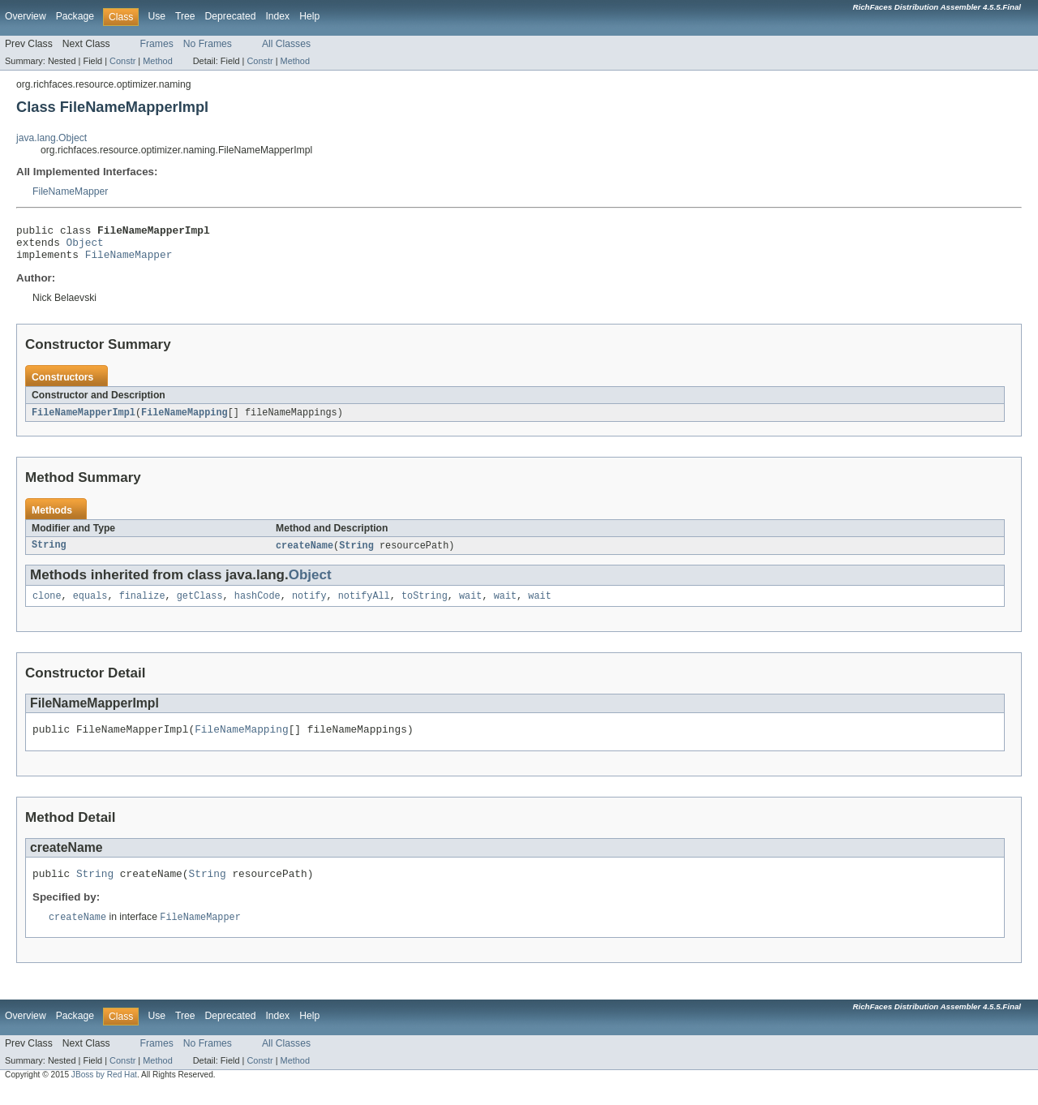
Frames (157, 43)
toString (424, 606)
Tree (185, 16)
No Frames (207, 43)
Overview (25, 16)
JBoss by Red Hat (104, 1090)
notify (309, 606)
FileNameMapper (70, 191)
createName (304, 554)
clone (47, 606)
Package (75, 16)
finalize (142, 606)
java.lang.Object (51, 138)
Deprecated (230, 16)
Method (157, 61)
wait (470, 606)
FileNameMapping (184, 420)
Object (85, 246)
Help (309, 16)
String (49, 554)
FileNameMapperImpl (83, 420)
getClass (200, 606)
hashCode (257, 606)
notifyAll (364, 606)
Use (156, 16)
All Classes (286, 43)
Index (277, 16)
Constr (122, 61)
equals (90, 606)
